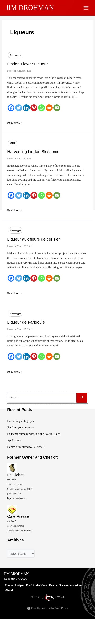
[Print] (49, 107)
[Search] (81, 398)
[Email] (56, 107)
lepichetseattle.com (16, 498)
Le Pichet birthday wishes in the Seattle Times (33, 433)
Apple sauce (14, 440)
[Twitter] (18, 107)
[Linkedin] (26, 107)
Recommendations (70, 585)
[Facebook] (11, 107)
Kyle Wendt (58, 597)
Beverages (15, 55)
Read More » (14, 122)
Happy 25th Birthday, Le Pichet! (25, 446)
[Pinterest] (33, 107)
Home (9, 585)
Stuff (12, 142)
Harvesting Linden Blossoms (33, 151)
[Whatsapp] (41, 107)
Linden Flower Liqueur (27, 64)
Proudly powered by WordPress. (49, 607)
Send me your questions (21, 427)
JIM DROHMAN (30, 7)
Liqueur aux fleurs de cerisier (33, 239)
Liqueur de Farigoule (26, 322)
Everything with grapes (20, 421)
